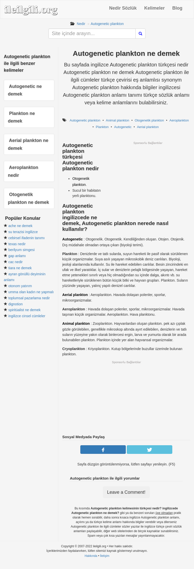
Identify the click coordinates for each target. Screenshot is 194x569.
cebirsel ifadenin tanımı (26, 238)
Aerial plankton (148, 127)
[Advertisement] (147, 180)
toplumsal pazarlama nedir (29, 298)
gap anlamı (17, 256)
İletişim (104, 556)
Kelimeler (154, 8)
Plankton (102, 127)
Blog (177, 8)
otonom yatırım (20, 286)
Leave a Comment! (126, 492)
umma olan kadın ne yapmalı (31, 292)
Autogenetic (123, 127)
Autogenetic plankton (107, 24)
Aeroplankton (179, 120)
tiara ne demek (20, 268)
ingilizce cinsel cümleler (26, 316)
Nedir (81, 24)
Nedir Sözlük (123, 8)
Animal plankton (117, 120)
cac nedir (15, 262)
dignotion (15, 304)
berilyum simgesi (21, 250)
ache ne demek (20, 226)
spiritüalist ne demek (24, 310)
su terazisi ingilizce (23, 232)
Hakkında (91, 556)
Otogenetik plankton (149, 120)
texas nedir (17, 244)
